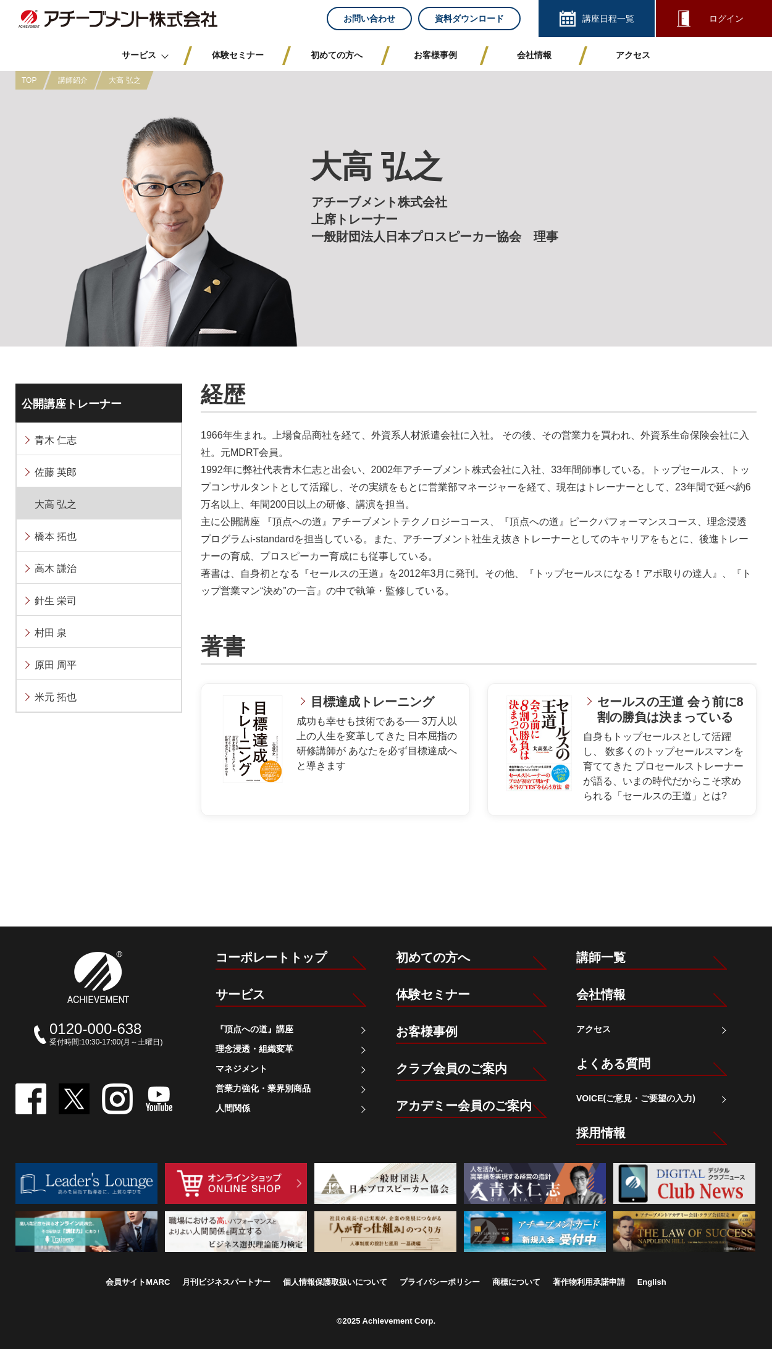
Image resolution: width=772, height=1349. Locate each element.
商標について (516, 1282)
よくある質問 (613, 1063)
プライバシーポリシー (440, 1282)
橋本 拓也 (56, 536)
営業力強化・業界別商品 (263, 1088)
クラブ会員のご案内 (451, 1068)
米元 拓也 (56, 697)
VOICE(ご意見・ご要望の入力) (635, 1098)
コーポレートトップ (271, 957)
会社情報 (601, 994)
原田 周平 (56, 665)
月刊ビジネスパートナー (226, 1282)
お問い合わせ (369, 18)
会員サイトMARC (138, 1282)
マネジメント (241, 1069)
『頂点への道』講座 (254, 1029)
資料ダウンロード (469, 18)
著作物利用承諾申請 (589, 1282)
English (651, 1282)
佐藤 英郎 (56, 472)
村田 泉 (51, 633)
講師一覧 (601, 957)
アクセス (593, 1029)
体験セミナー (433, 994)
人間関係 (233, 1108)
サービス (240, 994)
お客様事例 (427, 1031)
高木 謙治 (56, 568)
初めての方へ (433, 957)
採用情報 (601, 1133)
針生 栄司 (56, 600)
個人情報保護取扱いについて (335, 1282)
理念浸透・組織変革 (254, 1049)
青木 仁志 (56, 440)
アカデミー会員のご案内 (464, 1105)
